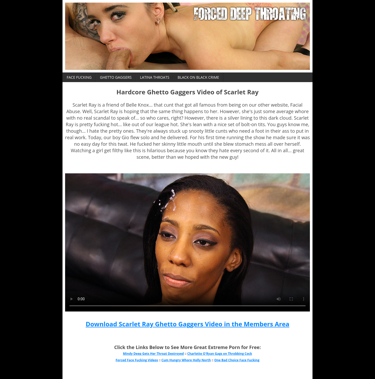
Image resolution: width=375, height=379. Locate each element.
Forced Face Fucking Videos (137, 360)
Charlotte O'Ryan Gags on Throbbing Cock (219, 353)
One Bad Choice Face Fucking (236, 360)
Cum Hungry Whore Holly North (186, 360)
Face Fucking (79, 77)
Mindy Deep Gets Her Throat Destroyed (153, 353)
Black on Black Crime (198, 77)
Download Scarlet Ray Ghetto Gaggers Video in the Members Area (187, 324)
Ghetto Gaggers (116, 77)
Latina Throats (154, 77)
